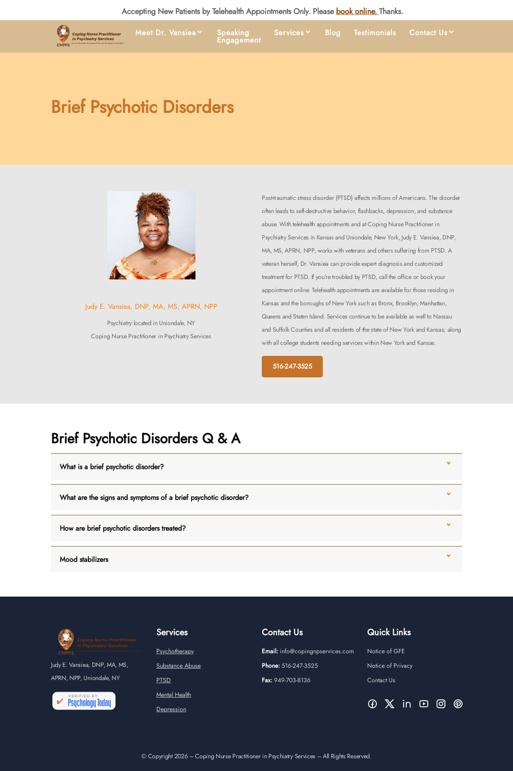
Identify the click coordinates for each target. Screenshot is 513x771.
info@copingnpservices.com (317, 657)
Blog (333, 32)
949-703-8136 (292, 686)
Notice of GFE (386, 657)
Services (289, 32)
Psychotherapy (175, 657)
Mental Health (173, 701)
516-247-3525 (292, 366)
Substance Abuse (178, 672)
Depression (171, 715)
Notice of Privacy (389, 672)
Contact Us (428, 32)
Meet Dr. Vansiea (165, 32)
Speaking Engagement (239, 36)
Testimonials (375, 32)
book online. (357, 11)
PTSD (163, 686)
